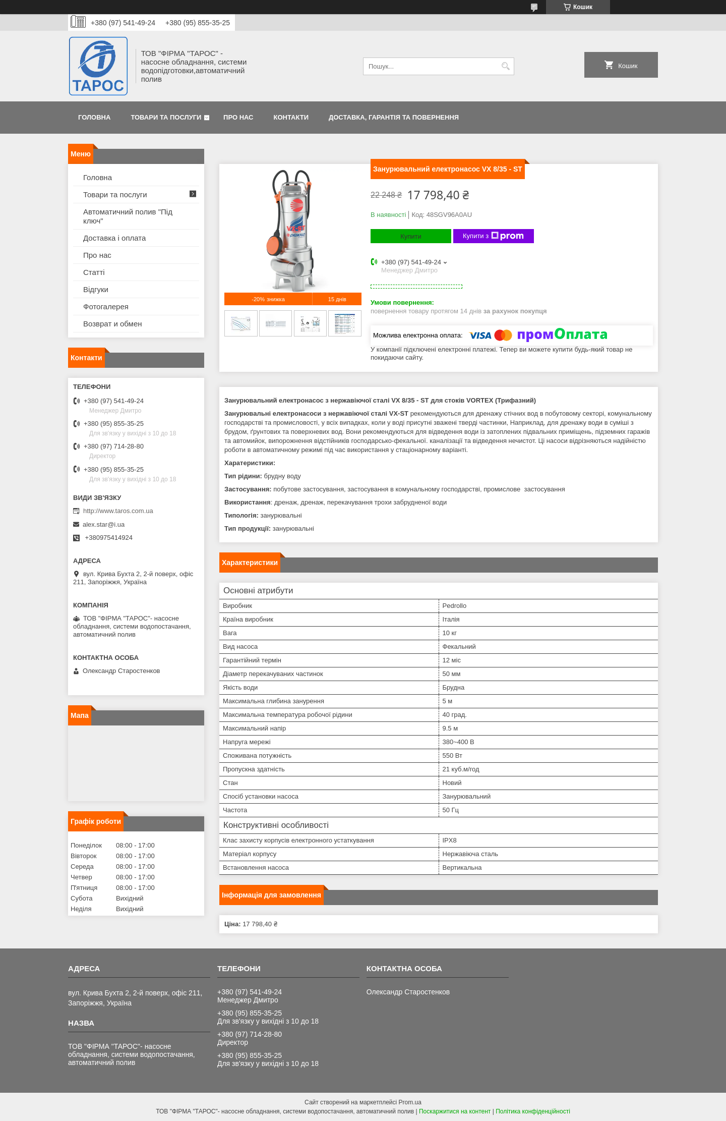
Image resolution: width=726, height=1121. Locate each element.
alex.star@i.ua (104, 524)
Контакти (291, 117)
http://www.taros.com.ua (118, 511)
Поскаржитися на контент (455, 1111)
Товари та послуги (166, 117)
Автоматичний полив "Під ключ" (127, 216)
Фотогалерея (106, 306)
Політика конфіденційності (533, 1111)
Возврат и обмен (112, 323)
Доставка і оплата (114, 238)
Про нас (238, 117)
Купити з (493, 236)
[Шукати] (505, 66)
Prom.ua (410, 1102)
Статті (94, 272)
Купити (410, 236)
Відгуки (95, 289)
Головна (94, 117)
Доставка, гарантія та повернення (394, 117)
